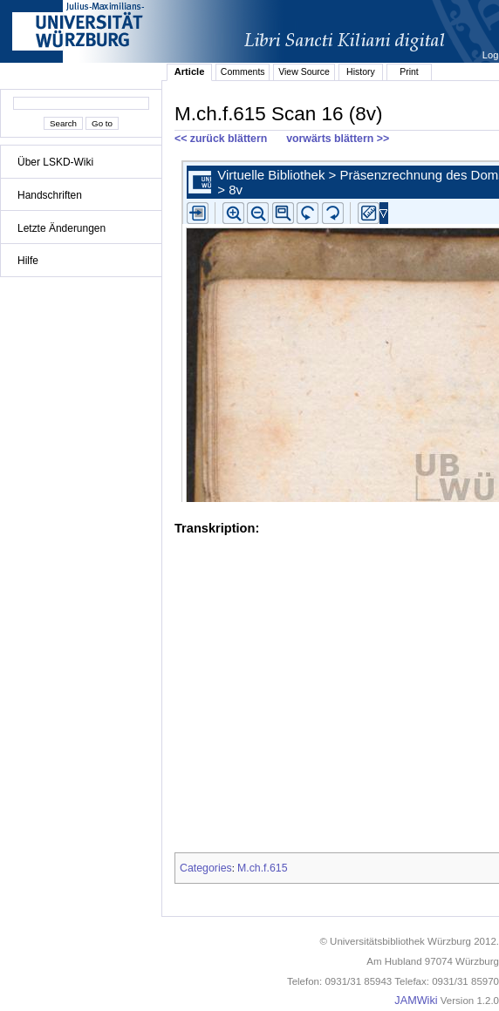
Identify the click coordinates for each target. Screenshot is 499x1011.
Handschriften (49, 195)
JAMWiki (415, 1000)
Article (189, 71)
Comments (243, 71)
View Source (304, 71)
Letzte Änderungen (61, 228)
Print (409, 71)
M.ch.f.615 (262, 868)
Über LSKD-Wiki (55, 162)
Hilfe (27, 260)
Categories (206, 868)
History (360, 71)
